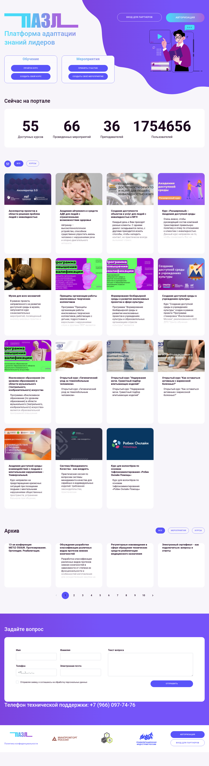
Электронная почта (70, 679)
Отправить (171, 697)
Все (19, 165)
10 (143, 608)
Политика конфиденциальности (24, 758)
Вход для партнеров (143, 17)
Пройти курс (30, 68)
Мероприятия (177, 541)
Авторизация (187, 17)
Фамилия (65, 663)
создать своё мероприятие (88, 77)
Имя (18, 663)
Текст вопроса (116, 663)
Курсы (34, 165)
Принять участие (88, 68)
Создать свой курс (30, 77)
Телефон (20, 679)
